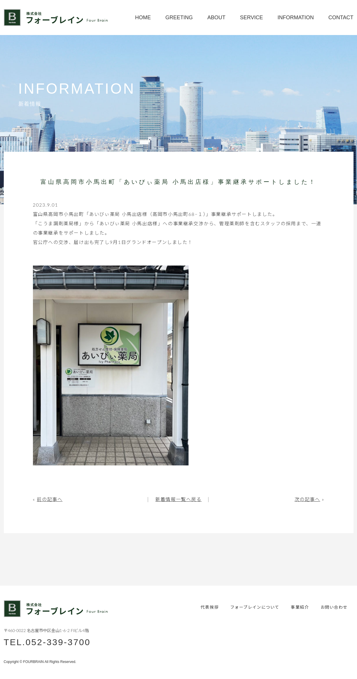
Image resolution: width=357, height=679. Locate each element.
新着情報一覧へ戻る (178, 499)
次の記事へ (307, 499)
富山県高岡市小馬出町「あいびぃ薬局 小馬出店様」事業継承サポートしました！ (178, 182)
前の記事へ (49, 499)
